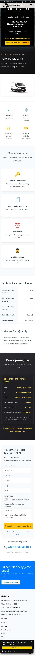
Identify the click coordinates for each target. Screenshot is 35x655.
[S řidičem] (6, 499)
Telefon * (7, 476)
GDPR (3, 633)
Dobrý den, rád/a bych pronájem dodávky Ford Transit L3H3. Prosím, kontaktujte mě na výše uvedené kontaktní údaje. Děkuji (17, 515)
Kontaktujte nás (6, 630)
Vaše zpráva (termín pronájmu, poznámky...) (14, 505)
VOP (2, 637)
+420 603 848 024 (7, 2)
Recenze (4, 626)
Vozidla (8, 54)
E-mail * (6, 486)
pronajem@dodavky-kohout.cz (24, 2)
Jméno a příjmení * (10, 466)
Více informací (16, 648)
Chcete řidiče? (9, 496)
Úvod (3, 54)
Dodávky (4, 623)
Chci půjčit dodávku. (11, 582)
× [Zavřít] (31, 641)
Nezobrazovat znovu (8, 651)
